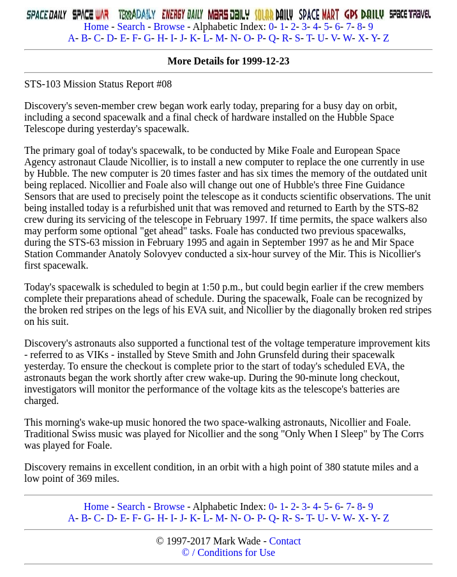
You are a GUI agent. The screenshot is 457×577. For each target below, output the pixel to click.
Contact (285, 541)
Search (131, 26)
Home (96, 26)
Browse (168, 26)
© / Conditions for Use (228, 552)
